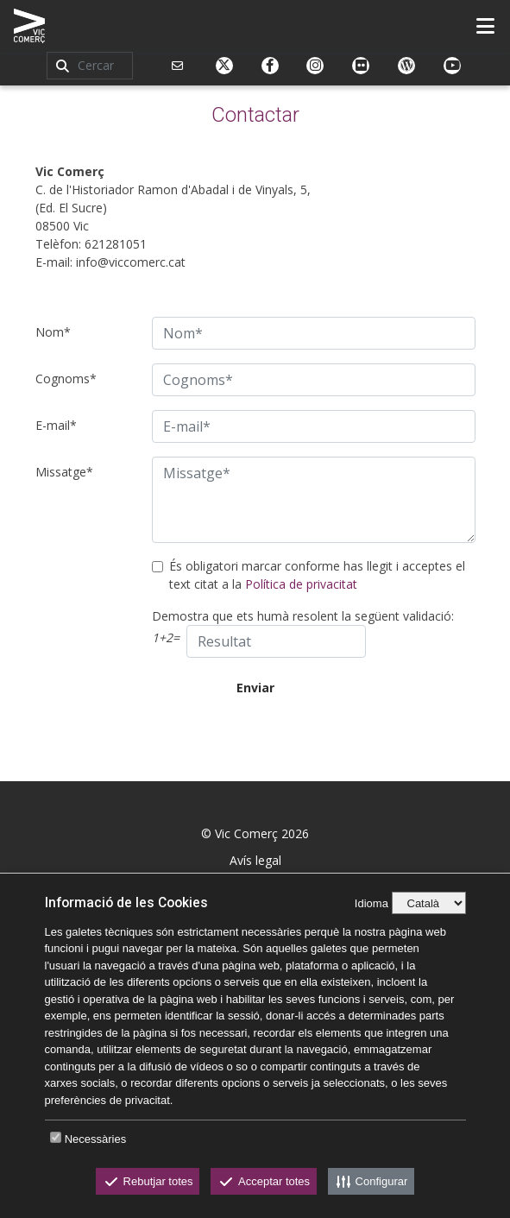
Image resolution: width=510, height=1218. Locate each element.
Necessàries (96, 1139)
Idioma (371, 903)
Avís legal (255, 860)
